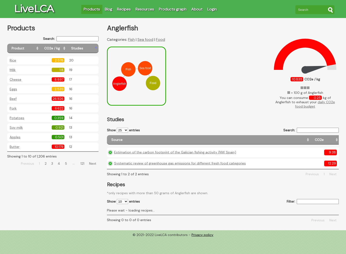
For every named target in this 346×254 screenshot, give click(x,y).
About (197, 9)
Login (212, 9)
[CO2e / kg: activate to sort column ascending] (64, 48)
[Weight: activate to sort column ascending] (329, 142)
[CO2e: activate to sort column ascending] (239, 142)
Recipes (124, 9)
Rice (13, 60)
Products (92, 9)
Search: (71, 38)
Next (92, 163)
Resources (145, 9)
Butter (14, 147)
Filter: (313, 217)
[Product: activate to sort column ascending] (29, 48)
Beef (13, 99)
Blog (108, 9)
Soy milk (16, 127)
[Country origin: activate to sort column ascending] (263, 142)
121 (82, 163)
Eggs (13, 89)
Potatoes (17, 118)
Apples (15, 137)
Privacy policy (202, 250)
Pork (13, 108)
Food (160, 39)
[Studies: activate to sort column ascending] (88, 48)
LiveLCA (34, 8)
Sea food (145, 39)
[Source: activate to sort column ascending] (168, 142)
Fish (131, 39)
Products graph (172, 9)
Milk (13, 70)
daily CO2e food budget (315, 104)
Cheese (15, 79)
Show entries (123, 130)
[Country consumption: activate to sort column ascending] (298, 142)
